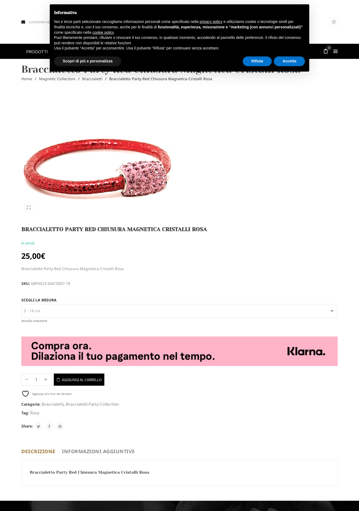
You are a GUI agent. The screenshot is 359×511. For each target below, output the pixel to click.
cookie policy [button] (103, 32)
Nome (91, 381)
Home (26, 78)
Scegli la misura (202, 180)
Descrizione (38, 316)
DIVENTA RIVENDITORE (121, 448)
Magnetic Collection (57, 78)
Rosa (197, 277)
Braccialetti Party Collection (255, 268)
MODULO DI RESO (117, 440)
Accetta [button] (289, 61)
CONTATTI (111, 457)
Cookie (332, 506)
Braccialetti (92, 78)
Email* (29, 381)
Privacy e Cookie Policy (268, 506)
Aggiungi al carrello (245, 244)
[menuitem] (37, 51)
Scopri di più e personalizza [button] (87, 61)
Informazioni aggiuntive (98, 316)
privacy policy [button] (211, 21)
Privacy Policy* (173, 390)
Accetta (167, 390)
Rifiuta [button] (257, 61)
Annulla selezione (197, 201)
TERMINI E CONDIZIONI (122, 466)
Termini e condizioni (306, 506)
